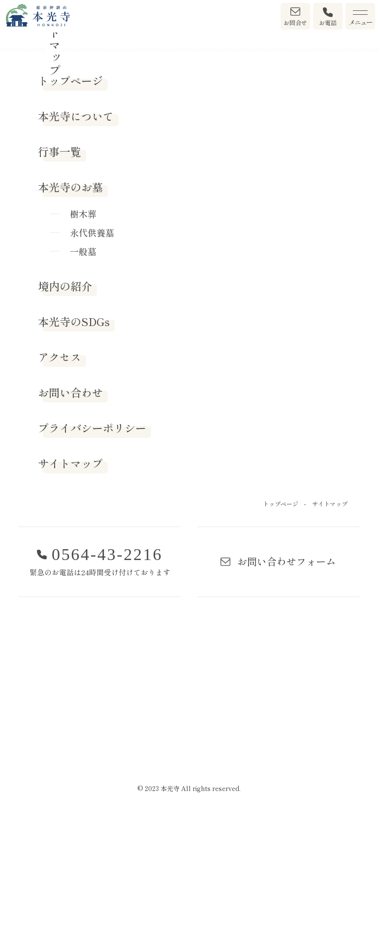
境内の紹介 (65, 390)
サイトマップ (70, 567)
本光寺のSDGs (74, 426)
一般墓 (83, 356)
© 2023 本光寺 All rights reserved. (189, 893)
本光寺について (76, 220)
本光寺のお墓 (70, 291)
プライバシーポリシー (92, 532)
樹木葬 (83, 318)
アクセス (59, 461)
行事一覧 (59, 256)
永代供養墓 (92, 337)
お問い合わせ (70, 497)
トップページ (70, 185)
